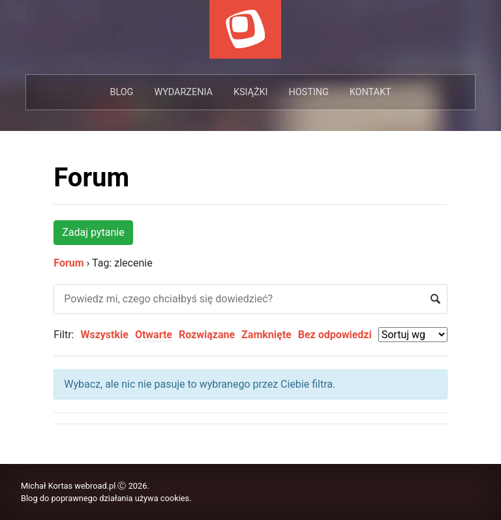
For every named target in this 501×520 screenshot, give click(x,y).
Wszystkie (104, 334)
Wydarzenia (183, 92)
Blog (121, 92)
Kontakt (370, 92)
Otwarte (153, 334)
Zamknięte (266, 334)
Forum (91, 177)
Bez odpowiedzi (335, 334)
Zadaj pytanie (93, 232)
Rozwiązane (207, 334)
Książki (251, 92)
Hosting (308, 92)
